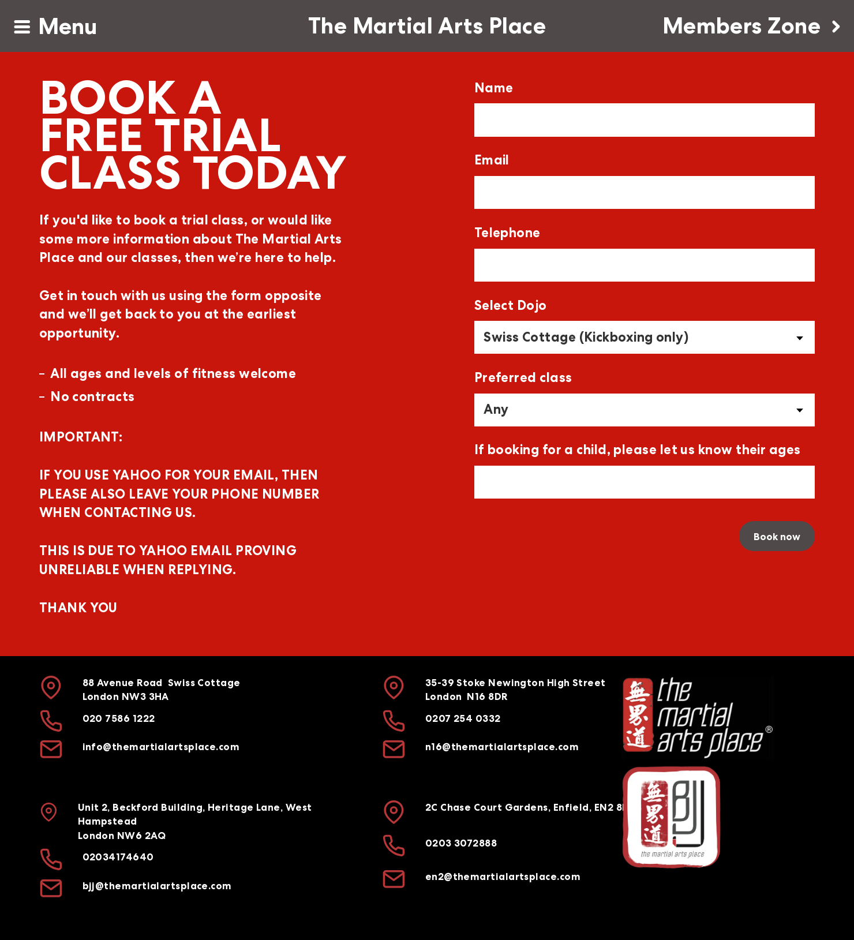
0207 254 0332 (463, 718)
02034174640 (118, 857)
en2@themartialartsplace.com (502, 876)
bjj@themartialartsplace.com (157, 886)
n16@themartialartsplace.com (502, 747)
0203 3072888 (461, 843)
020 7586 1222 (119, 718)
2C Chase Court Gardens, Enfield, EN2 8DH (530, 807)
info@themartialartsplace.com (161, 747)
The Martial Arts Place (427, 26)
